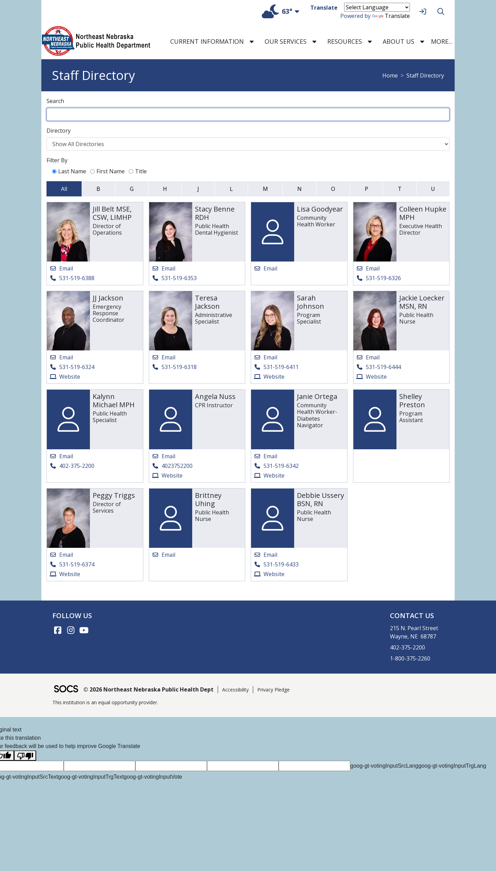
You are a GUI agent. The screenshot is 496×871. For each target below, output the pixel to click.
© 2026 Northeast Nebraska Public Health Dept (148, 689)
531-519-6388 (76, 278)
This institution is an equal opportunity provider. (105, 702)
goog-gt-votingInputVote (153, 777)
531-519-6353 (179, 278)
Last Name (69, 171)
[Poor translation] (25, 755)
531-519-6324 (76, 367)
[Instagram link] (70, 630)
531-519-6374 (76, 564)
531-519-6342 (281, 466)
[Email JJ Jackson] (61, 357)
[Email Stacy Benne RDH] (163, 268)
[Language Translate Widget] (377, 7)
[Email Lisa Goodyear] (265, 268)
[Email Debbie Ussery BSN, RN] (265, 555)
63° (277, 11)
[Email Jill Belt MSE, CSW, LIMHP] (61, 268)
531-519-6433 (281, 564)
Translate (391, 16)
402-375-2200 (76, 466)
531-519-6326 (383, 278)
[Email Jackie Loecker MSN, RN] (368, 357)
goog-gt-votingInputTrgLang (452, 766)
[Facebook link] (57, 630)
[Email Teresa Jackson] (163, 357)
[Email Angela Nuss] (163, 456)
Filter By (57, 160)
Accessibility (235, 689)
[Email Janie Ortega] (265, 456)
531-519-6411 (281, 367)
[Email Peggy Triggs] (61, 555)
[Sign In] (422, 11)
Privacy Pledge (273, 689)
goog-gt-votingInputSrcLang (384, 766)
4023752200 (177, 466)
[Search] (440, 11)
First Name (107, 171)
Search (55, 101)
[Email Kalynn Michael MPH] (61, 456)
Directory (58, 130)
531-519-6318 (179, 367)
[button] (251, 41)
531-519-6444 (383, 367)
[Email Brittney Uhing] (163, 555)
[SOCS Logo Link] (65, 690)
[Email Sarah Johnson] (265, 357)
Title (138, 171)
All (64, 189)
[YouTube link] (84, 630)
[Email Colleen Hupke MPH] (368, 268)
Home (390, 75)
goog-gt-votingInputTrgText (91, 777)
